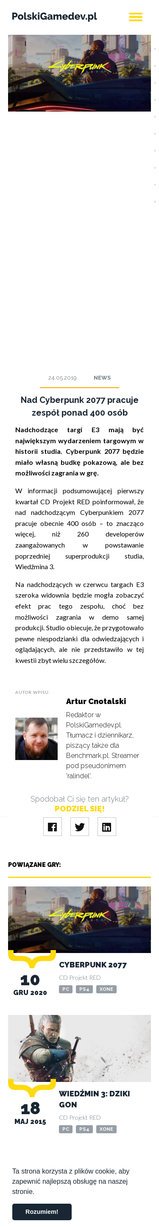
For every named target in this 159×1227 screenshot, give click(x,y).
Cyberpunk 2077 (93, 964)
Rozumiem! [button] (42, 1211)
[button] (37, 1192)
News (102, 378)
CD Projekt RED (80, 977)
